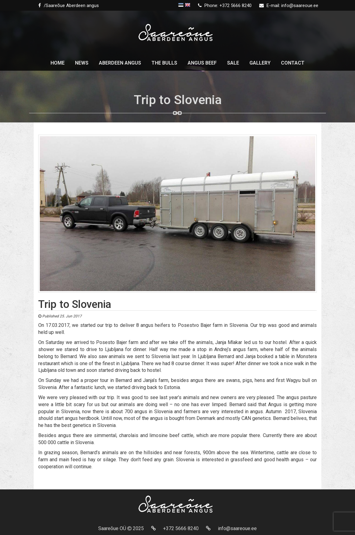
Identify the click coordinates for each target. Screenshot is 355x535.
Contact (293, 63)
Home (57, 63)
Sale (233, 63)
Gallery (260, 63)
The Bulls (164, 63)
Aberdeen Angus (120, 63)
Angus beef (202, 63)
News (81, 63)
